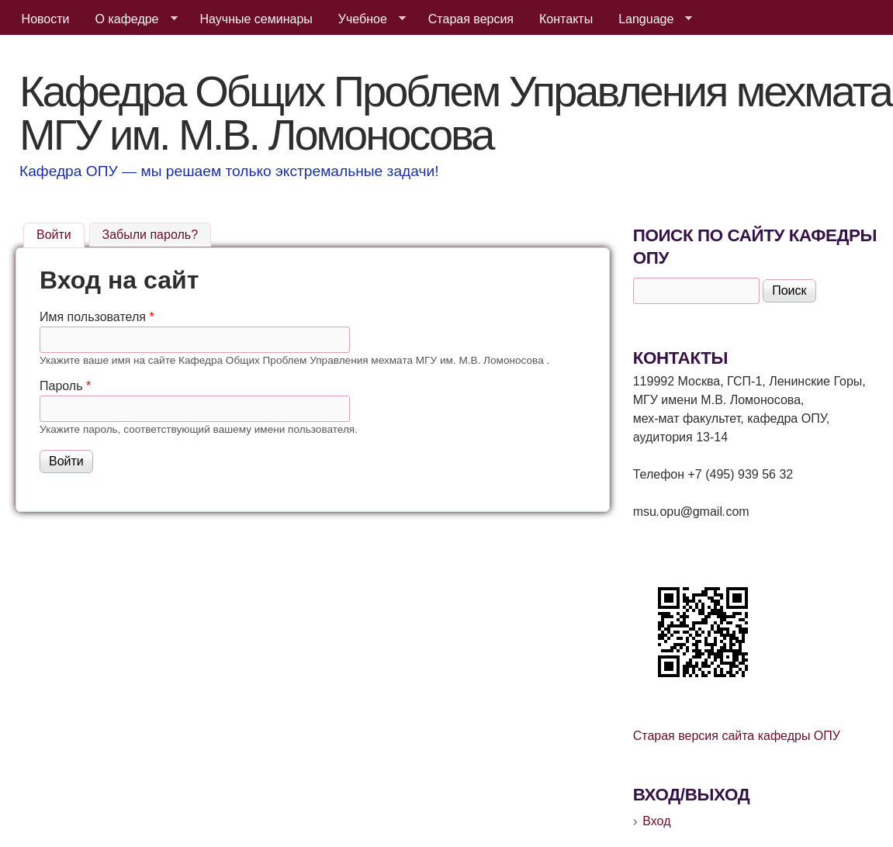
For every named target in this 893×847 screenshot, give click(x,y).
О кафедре (130, 19)
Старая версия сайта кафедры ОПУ (736, 735)
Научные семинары (256, 19)
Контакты (566, 19)
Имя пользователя (97, 316)
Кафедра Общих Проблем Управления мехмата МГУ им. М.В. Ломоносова (455, 113)
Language (649, 19)
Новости (46, 19)
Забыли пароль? (150, 234)
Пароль (65, 385)
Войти (60, 232)
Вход (656, 821)
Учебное (366, 19)
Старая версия (471, 19)
